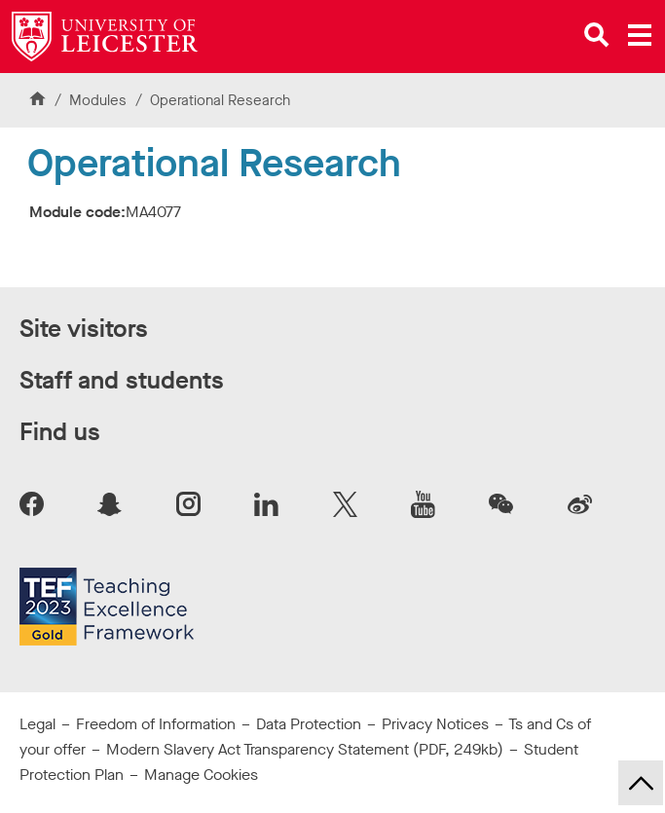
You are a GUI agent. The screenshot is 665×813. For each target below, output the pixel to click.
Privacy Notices (435, 724)
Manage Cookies (201, 774)
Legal (37, 724)
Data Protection (308, 724)
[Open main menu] (639, 35)
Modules (99, 100)
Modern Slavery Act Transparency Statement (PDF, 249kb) (304, 749)
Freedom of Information (156, 724)
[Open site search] (596, 35)
